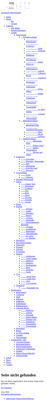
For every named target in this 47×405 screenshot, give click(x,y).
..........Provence (27, 170)
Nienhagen (20, 328)
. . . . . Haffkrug (27, 310)
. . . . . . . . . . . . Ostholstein (32, 86)
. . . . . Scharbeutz (28, 322)
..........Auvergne (27, 159)
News (8, 360)
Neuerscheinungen (18, 30)
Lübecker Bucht (22, 308)
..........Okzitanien (28, 166)
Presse (8, 362)
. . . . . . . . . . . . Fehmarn (35, 51)
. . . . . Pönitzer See (28, 319)
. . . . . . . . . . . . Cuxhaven (32, 45)
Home (8, 17)
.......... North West (28, 277)
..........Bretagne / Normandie (32, 161)
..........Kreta (26, 175)
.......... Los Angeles (29, 283)
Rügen (18, 331)
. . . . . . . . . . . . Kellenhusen (32, 58)
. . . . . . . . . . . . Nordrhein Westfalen (34, 128)
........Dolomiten (27, 186)
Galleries (9, 26)
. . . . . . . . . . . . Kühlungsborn (32, 67)
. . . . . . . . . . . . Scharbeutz (32, 97)
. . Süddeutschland (28, 139)
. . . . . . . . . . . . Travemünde (32, 106)
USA (18, 274)
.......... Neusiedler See (30, 288)
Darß (18, 297)
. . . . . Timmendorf (28, 324)
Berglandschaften (23, 344)
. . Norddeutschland (29, 37)
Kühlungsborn (22, 306)
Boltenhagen (21, 292)
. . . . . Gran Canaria (29, 258)
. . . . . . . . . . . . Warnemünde (32, 117)
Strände (19, 351)
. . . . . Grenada (27, 227)
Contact (9, 365)
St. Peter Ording (22, 333)
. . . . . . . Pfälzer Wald (34, 146)
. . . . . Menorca (27, 263)
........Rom (25, 193)
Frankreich (20, 157)
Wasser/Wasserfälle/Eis (25, 353)
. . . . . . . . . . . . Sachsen (35, 137)
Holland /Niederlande (24, 179)
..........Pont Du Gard (29, 168)
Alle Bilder (15, 28)
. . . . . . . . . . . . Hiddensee (32, 54)
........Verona (26, 202)
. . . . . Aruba (26, 211)
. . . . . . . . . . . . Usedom (35, 114)
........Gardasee (27, 188)
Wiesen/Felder (22, 356)
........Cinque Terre (28, 184)
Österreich (20, 245)
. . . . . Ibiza (25, 267)
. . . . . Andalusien (28, 256)
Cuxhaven (20, 295)
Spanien (19, 254)
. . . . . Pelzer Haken (29, 317)
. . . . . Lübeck (26, 313)
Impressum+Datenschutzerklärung (20, 398)
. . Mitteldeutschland (29, 121)
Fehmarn (19, 299)
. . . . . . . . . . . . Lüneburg (36, 78)
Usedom (19, 335)
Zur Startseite (6, 388)
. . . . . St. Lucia (27, 236)
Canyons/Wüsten (23, 342)
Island (18, 204)
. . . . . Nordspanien (28, 265)
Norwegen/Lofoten (23, 243)
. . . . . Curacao (27, 218)
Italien (18, 182)
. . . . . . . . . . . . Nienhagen (32, 81)
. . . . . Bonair (26, 216)
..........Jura (25, 164)
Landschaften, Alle (18, 340)
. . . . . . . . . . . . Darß (34, 48)
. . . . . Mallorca (27, 261)
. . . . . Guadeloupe (28, 229)
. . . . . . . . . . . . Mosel (34, 134)
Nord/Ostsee (16, 290)
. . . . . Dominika (27, 220)
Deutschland (21, 35)
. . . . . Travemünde (28, 326)
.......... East (25, 281)
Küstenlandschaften (24, 347)
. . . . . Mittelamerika (29, 234)
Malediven (20, 240)
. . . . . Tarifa (26, 272)
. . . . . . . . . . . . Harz (34, 132)
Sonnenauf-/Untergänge (25, 349)
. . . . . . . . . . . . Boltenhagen (32, 40)
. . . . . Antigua (26, 209)
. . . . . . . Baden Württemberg (32, 149)
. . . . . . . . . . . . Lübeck (35, 71)
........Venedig (26, 200)
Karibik (19, 207)
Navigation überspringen (11, 13)
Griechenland (21, 173)
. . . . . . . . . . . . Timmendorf (32, 101)
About (8, 19)
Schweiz (19, 249)
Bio (12, 21)
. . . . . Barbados (27, 213)
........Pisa (24, 191)
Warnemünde (21, 337)
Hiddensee (20, 301)
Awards (14, 24)
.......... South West (28, 279)
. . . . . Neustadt (27, 315)
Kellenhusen (21, 304)
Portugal (19, 247)
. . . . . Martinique (28, 231)
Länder (14, 33)
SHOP (8, 358)
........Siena (25, 195)
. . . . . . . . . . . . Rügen (34, 94)
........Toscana (26, 197)
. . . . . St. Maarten (28, 238)
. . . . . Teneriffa (27, 270)
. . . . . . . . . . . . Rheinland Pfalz (32, 124)
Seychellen (20, 252)
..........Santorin (27, 177)
